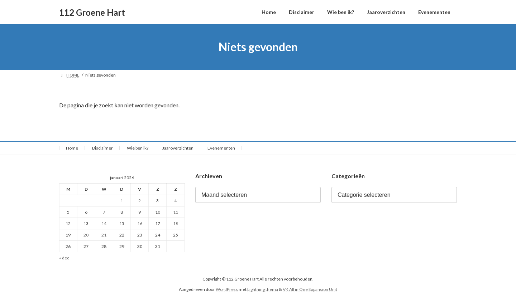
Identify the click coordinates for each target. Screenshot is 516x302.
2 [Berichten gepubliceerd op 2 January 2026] (139, 200)
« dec (64, 258)
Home (72, 148)
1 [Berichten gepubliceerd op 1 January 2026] (121, 200)
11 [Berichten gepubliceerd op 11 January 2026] (175, 212)
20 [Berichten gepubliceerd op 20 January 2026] (86, 235)
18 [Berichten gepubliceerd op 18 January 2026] (175, 223)
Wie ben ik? (137, 148)
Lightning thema (262, 289)
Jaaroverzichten (178, 148)
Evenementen (221, 148)
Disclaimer (102, 148)
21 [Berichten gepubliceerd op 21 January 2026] (103, 235)
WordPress (227, 289)
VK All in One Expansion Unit (310, 289)
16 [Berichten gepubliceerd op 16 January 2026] (139, 223)
